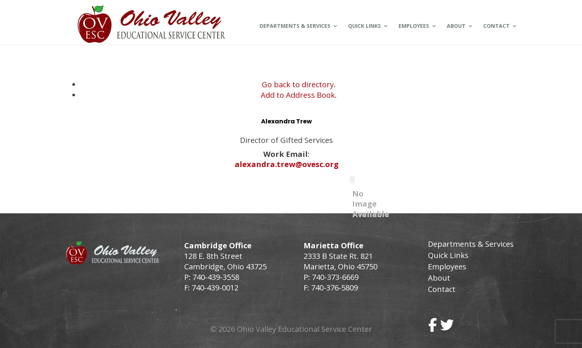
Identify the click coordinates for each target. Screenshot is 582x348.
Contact (496, 26)
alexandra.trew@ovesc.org (287, 164)
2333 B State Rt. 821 (338, 256)
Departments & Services (295, 26)
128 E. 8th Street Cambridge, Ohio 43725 (225, 261)
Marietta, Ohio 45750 (340, 266)
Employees (414, 26)
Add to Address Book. (299, 95)
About (456, 26)
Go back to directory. (299, 84)
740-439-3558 (215, 277)
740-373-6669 (335, 277)
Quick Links (364, 26)
